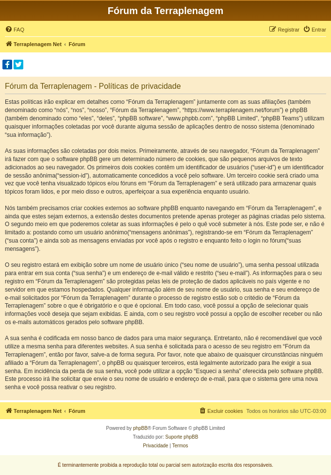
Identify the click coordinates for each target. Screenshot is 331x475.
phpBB (140, 428)
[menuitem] (14, 29)
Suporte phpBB (182, 437)
